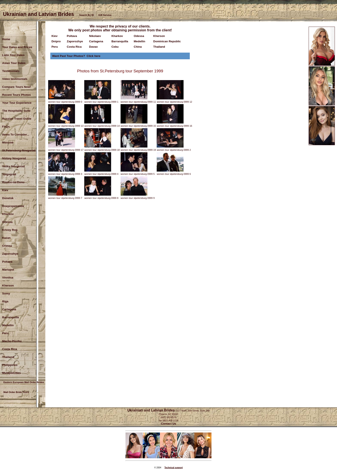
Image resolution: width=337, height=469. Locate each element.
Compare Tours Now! (16, 86)
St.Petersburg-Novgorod (18, 150)
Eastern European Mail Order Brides (23, 382)
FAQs (6, 126)
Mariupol (8, 269)
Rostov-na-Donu (13, 182)
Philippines (9, 365)
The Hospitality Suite (16, 110)
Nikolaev (95, 36)
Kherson (8, 285)
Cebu (114, 46)
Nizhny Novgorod (14, 158)
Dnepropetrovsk (13, 206)
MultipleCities (11, 373)
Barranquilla (10, 317)
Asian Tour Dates (14, 63)
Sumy (6, 293)
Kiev (54, 36)
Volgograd (9, 174)
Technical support (173, 467)
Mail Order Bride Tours (16, 392)
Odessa (7, 222)
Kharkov (8, 214)
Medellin (8, 325)
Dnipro (56, 41)
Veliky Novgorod (13, 166)
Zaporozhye (10, 253)
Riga (5, 301)
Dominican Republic (167, 41)
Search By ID (86, 15)
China (138, 46)
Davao (93, 46)
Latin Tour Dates (13, 55)
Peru (5, 333)
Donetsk (8, 198)
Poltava (7, 261)
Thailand (159, 46)
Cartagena (96, 41)
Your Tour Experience (17, 102)
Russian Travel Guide (16, 118)
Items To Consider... (15, 134)
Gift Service (105, 15)
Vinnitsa (7, 277)
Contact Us (168, 423)
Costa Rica (9, 349)
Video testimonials (15, 79)
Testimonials (10, 71)
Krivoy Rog (9, 229)
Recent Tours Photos (16, 94)
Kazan (6, 237)
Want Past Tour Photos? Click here (76, 56)
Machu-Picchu (11, 341)
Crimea (7, 245)
